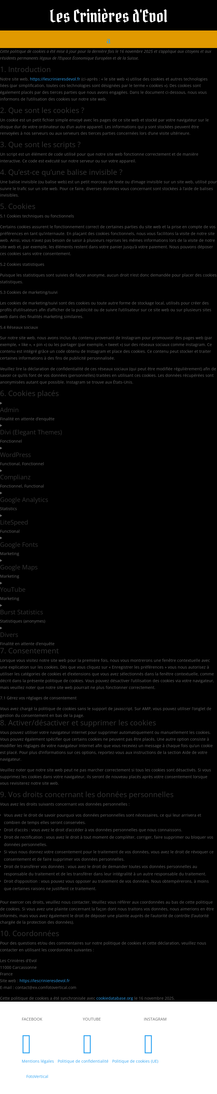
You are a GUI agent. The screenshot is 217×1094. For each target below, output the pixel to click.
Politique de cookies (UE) (135, 1061)
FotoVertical (37, 1076)
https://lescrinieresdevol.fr (55, 79)
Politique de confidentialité (83, 1061)
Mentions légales (38, 1061)
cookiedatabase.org (114, 998)
